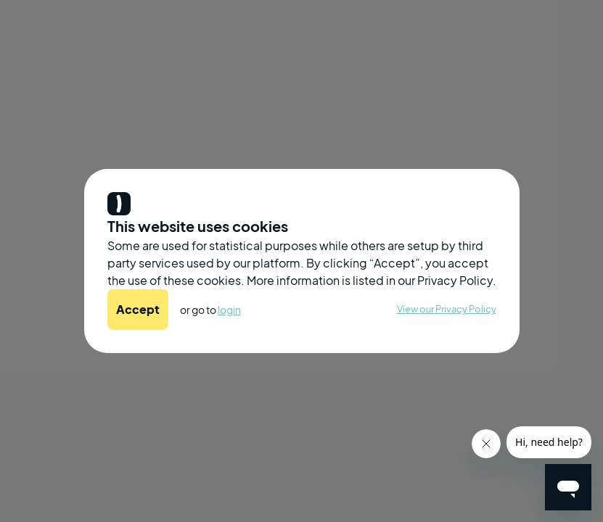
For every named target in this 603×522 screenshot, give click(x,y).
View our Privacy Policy (446, 309)
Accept (138, 309)
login (229, 309)
